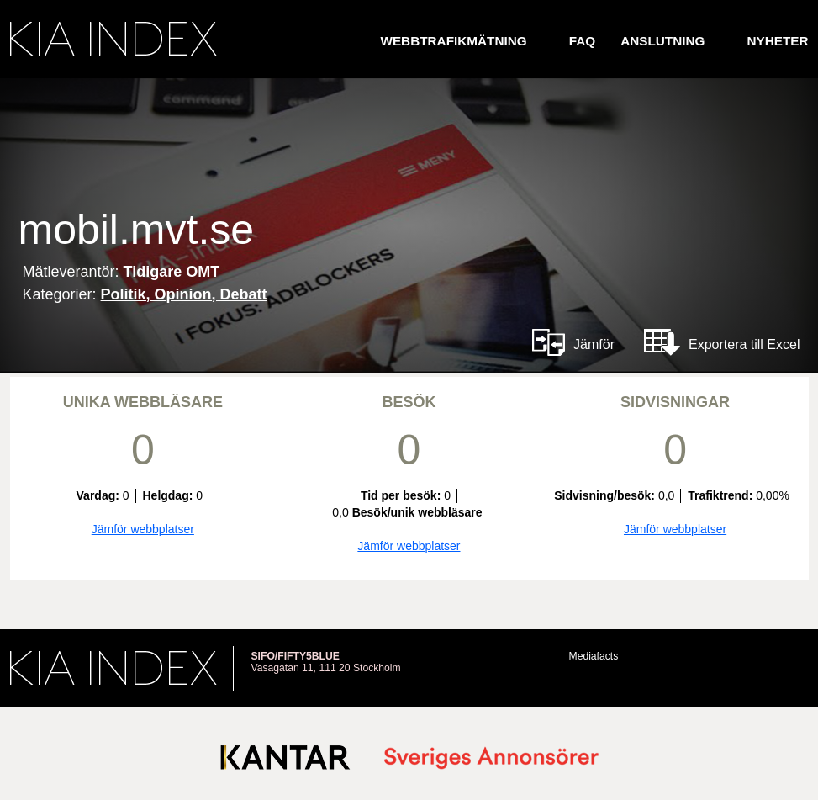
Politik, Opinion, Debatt (184, 294)
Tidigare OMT (172, 271)
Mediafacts (594, 656)
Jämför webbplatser (143, 529)
